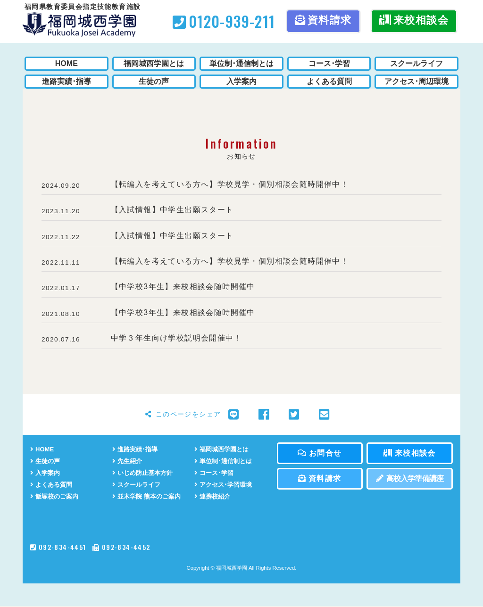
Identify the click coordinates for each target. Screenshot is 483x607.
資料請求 (323, 20)
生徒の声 (46, 461)
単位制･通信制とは (225, 461)
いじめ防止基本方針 (144, 473)
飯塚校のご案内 (56, 496)
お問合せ (319, 453)
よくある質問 (52, 485)
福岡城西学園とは (223, 449)
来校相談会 (414, 20)
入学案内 (46, 473)
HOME (42, 449)
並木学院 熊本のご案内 (148, 496)
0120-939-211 (224, 21)
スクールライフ (138, 485)
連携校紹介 (213, 496)
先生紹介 (128, 461)
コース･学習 (215, 473)
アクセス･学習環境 (225, 485)
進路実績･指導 (136, 449)
